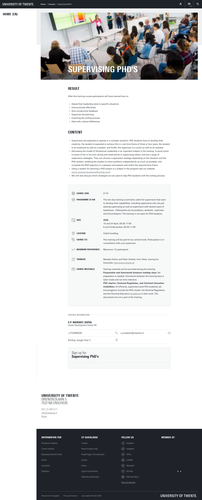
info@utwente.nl (49, 412)
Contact (84, 443)
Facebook (127, 443)
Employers (45, 471)
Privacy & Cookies (70, 496)
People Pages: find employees (93, 454)
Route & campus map (89, 449)
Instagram (127, 448)
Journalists (45, 465)
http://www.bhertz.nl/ (124, 263)
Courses (51, 4)
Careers (84, 460)
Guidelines (135, 293)
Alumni (44, 460)
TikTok (126, 454)
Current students (47, 449)
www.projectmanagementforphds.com (91, 172)
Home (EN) (10, 14)
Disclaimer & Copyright (50, 496)
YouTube (127, 471)
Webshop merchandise (90, 477)
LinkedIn (127, 460)
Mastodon (127, 465)
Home (43, 4)
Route (44, 416)
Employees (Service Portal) (51, 454)
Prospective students (49, 443)
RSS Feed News (130, 477)
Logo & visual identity (89, 471)
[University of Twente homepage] (18, 4)
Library (84, 465)
